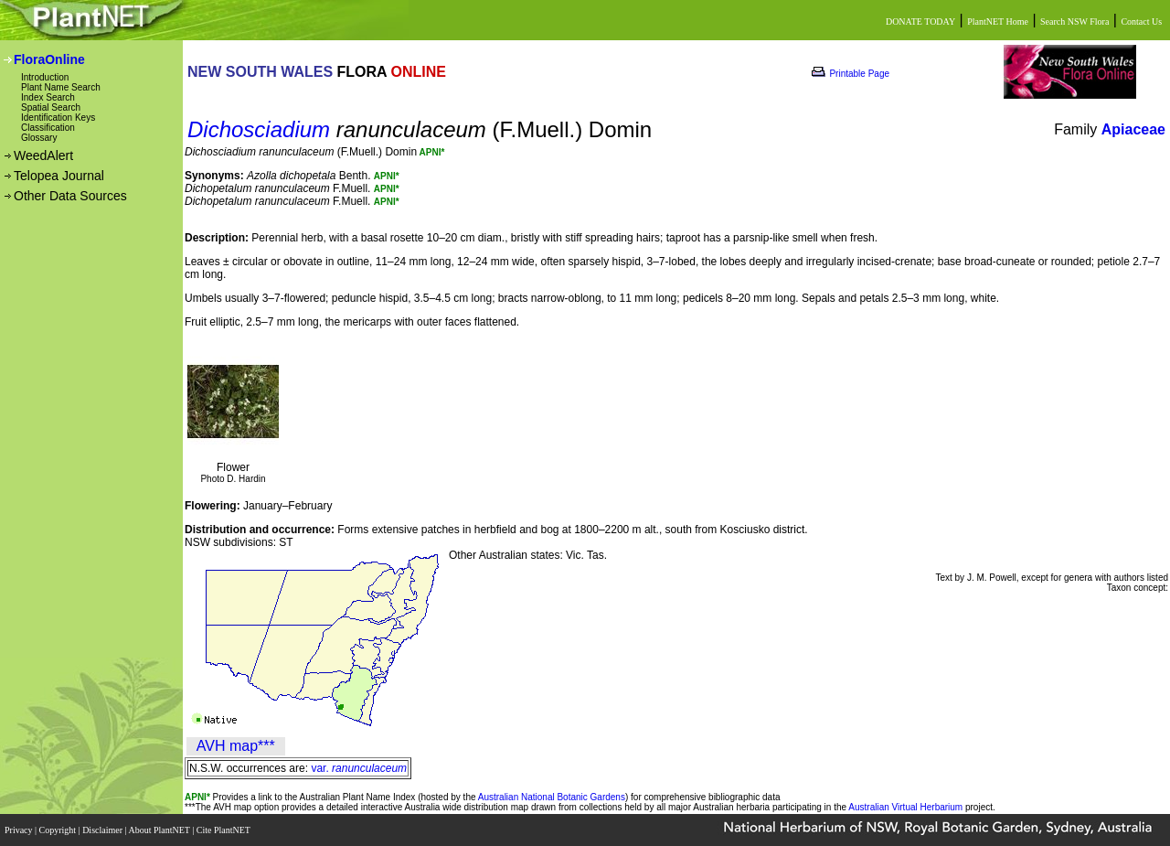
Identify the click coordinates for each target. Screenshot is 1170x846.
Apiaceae (1133, 129)
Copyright (59, 830)
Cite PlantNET (224, 830)
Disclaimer (103, 830)
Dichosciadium (258, 129)
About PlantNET (160, 830)
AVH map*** (236, 746)
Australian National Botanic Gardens (551, 797)
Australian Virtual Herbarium (905, 807)
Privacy (20, 830)
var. (359, 768)
